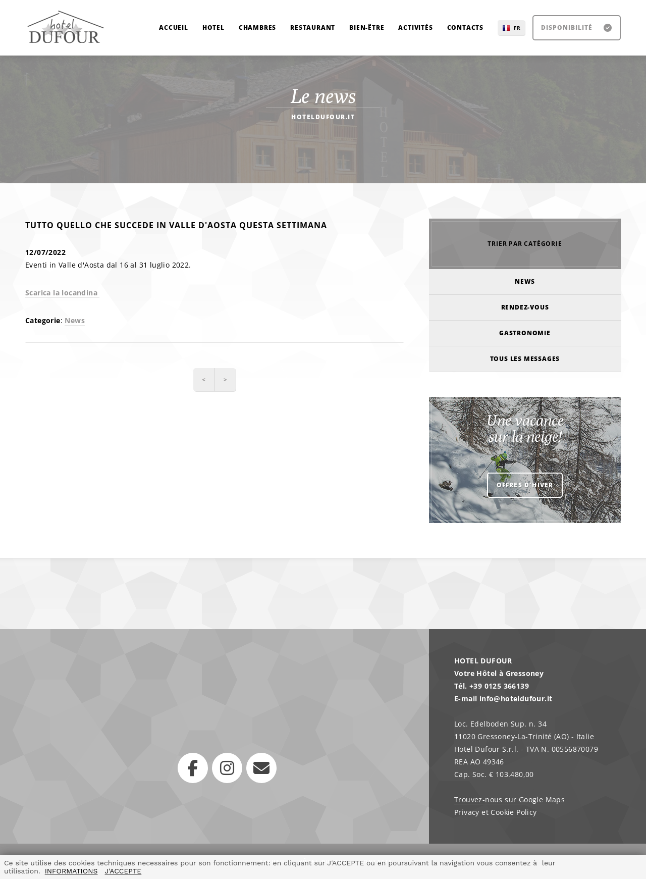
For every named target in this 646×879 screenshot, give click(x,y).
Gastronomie (525, 333)
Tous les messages (525, 358)
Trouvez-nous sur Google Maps (509, 799)
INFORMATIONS (71, 871)
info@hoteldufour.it (516, 698)
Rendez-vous (525, 307)
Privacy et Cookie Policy (495, 812)
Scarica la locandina (62, 292)
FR (517, 27)
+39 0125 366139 (499, 686)
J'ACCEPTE (122, 871)
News (75, 320)
